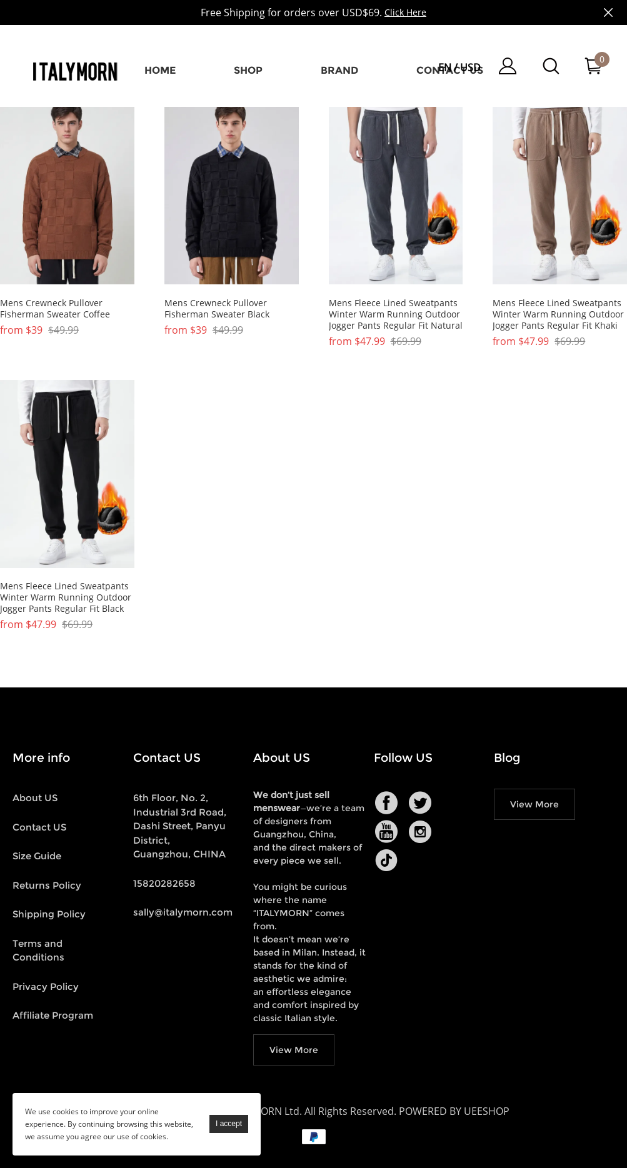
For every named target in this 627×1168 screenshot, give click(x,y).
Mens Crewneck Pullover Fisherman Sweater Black (216, 308)
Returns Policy (47, 885)
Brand (339, 70)
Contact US (39, 827)
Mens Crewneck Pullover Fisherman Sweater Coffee (55, 308)
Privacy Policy (46, 986)
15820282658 (164, 883)
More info (41, 758)
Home (160, 70)
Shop (248, 70)
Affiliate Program (53, 1015)
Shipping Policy (49, 914)
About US (35, 798)
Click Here (405, 12)
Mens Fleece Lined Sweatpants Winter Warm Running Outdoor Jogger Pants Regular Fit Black (65, 597)
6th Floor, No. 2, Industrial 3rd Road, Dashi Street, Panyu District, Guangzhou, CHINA (179, 826)
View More (293, 1050)
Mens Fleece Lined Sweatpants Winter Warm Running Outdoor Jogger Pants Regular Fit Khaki (558, 314)
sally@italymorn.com (183, 912)
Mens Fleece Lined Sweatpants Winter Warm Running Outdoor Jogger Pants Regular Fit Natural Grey (396, 314)
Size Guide (37, 856)
